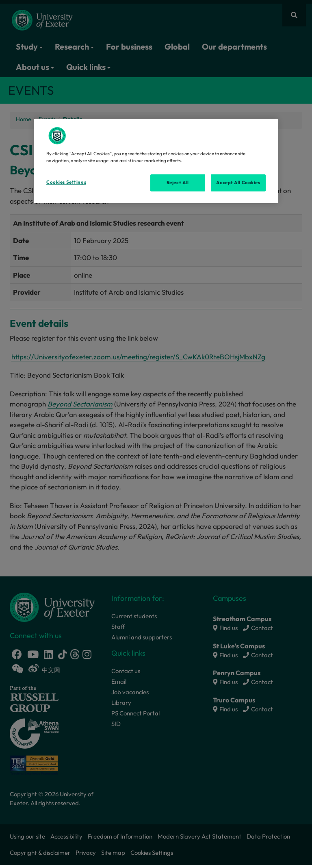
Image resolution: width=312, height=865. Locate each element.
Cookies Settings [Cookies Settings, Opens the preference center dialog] (66, 182)
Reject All (178, 182)
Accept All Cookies (238, 182)
